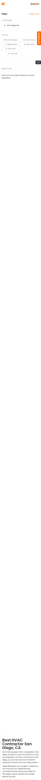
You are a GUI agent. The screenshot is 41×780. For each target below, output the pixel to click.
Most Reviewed (10, 40)
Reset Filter (34, 14)
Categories (7, 20)
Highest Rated (10, 44)
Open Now (11, 49)
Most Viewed (29, 40)
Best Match (29, 44)
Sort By (5, 35)
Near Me (13, 53)
